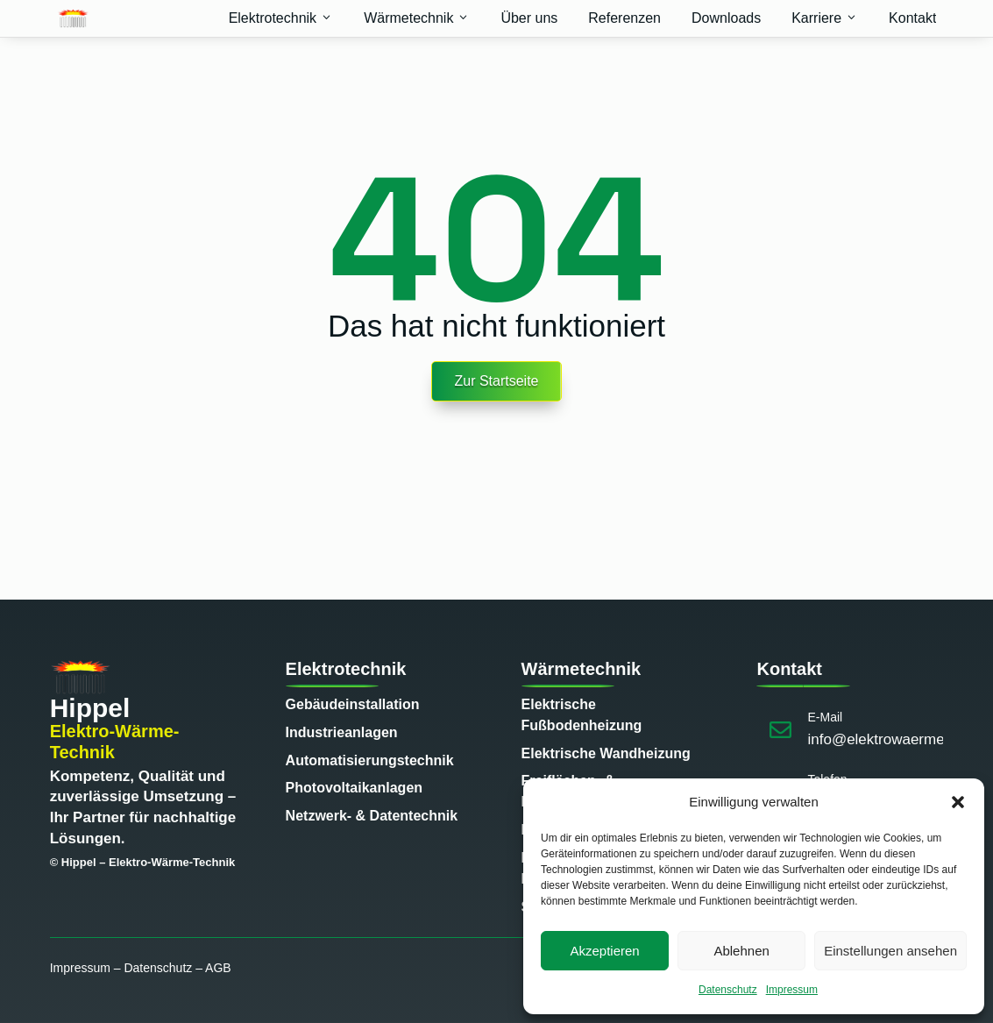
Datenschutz (728, 990)
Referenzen (624, 18)
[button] (958, 802)
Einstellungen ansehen (890, 950)
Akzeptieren (604, 950)
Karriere (824, 18)
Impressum (792, 990)
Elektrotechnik (281, 18)
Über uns (528, 18)
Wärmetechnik (417, 18)
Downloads (726, 18)
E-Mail (824, 717)
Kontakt (912, 18)
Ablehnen (741, 950)
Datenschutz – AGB (177, 968)
